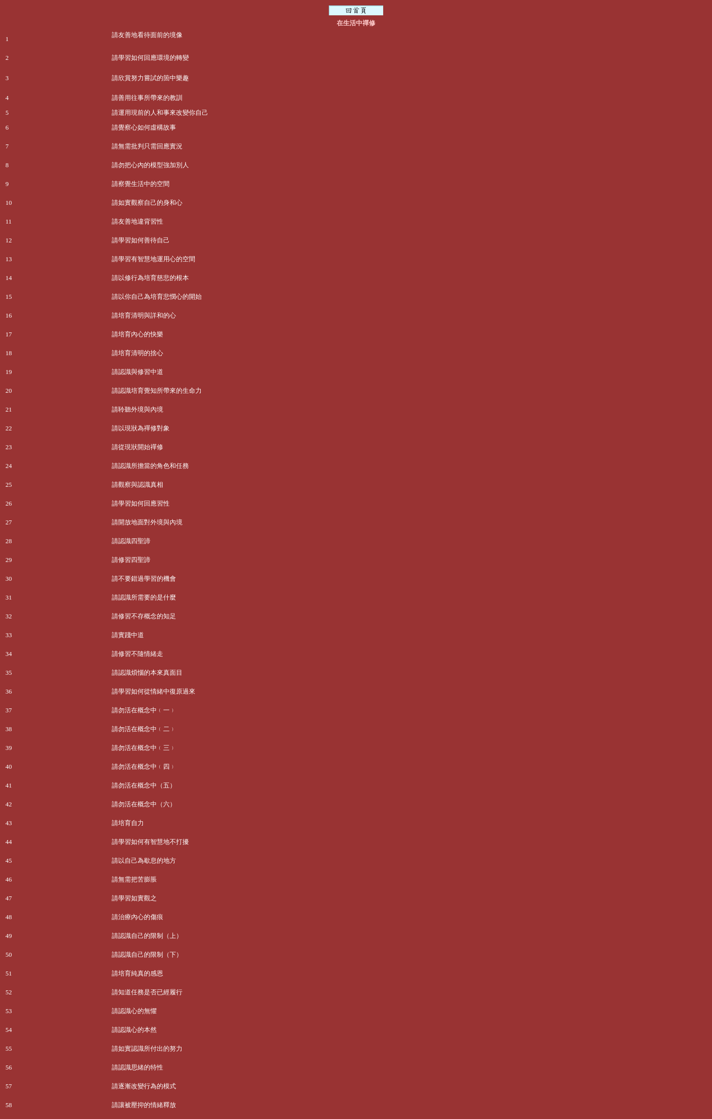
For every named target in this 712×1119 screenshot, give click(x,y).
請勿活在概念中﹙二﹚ (144, 729)
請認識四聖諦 (131, 541)
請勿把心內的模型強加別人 (150, 165)
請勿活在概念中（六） (144, 804)
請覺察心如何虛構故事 (144, 127)
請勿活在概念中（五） (144, 785)
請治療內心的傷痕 (137, 917)
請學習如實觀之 (134, 898)
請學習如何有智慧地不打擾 (150, 841)
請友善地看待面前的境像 (147, 35)
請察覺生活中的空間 (141, 183)
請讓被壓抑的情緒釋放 (144, 1105)
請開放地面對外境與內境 (147, 522)
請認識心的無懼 (134, 1011)
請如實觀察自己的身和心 (147, 202)
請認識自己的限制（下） (147, 954)
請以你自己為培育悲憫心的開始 (157, 296)
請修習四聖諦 (131, 559)
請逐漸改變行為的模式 (144, 1086)
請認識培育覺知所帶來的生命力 (157, 390)
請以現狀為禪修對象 (141, 428)
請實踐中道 (128, 635)
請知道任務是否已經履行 (147, 992)
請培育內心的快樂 (137, 334)
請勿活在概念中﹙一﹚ (144, 710)
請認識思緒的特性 (137, 1067)
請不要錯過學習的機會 (144, 578)
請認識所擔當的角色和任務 (150, 465)
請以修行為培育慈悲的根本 (150, 277)
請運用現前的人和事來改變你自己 (160, 112)
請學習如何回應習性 (141, 503)
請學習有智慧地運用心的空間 (153, 259)
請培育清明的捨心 (137, 353)
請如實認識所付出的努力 (147, 1048)
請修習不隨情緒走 (137, 653)
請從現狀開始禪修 (137, 447)
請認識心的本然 (134, 1029)
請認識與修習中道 (137, 371)
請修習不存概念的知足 (144, 616)
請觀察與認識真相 (137, 484)
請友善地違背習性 (137, 221)
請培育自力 (128, 823)
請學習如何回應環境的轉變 (150, 57)
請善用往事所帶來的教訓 (147, 97)
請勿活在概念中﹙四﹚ (144, 766)
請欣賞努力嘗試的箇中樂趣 (150, 78)
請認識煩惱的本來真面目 (147, 672)
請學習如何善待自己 (141, 240)
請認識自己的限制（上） (147, 935)
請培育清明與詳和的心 (144, 315)
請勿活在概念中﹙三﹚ (144, 747)
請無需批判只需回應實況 (147, 146)
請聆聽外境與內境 (137, 409)
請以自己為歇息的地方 (144, 860)
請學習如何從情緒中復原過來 (153, 691)
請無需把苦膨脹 (134, 879)
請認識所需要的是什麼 (144, 597)
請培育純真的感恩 (137, 973)
